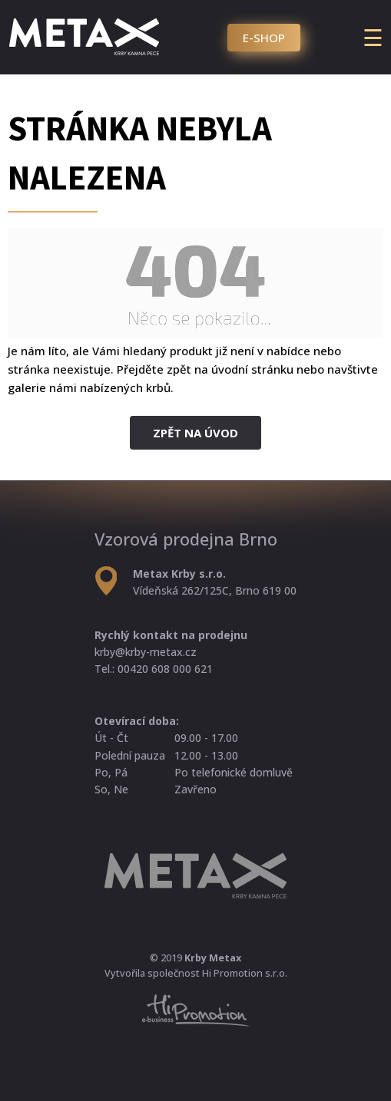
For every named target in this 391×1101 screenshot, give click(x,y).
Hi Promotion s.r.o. (244, 973)
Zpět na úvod (195, 432)
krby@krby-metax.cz (145, 651)
